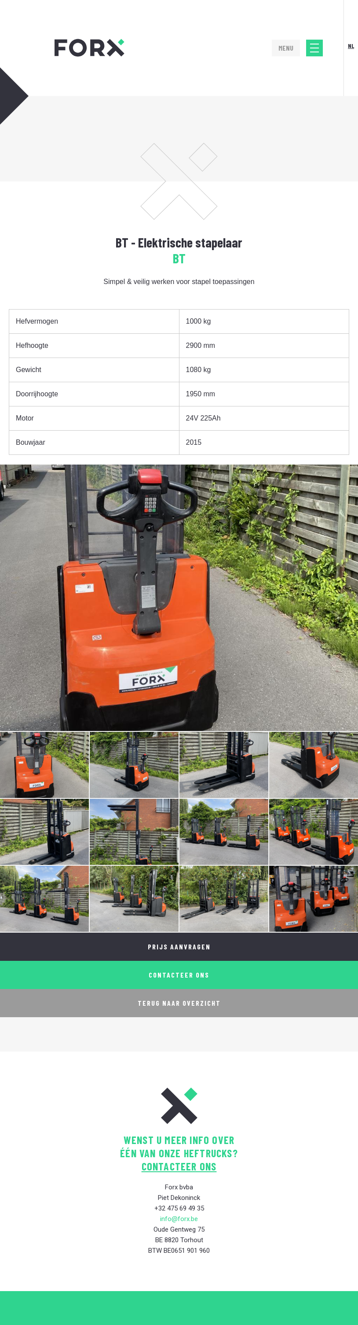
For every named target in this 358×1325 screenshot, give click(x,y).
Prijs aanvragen (179, 946)
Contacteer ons (179, 975)
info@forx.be (179, 1219)
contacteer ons (179, 1166)
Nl (351, 45)
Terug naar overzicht (179, 1003)
